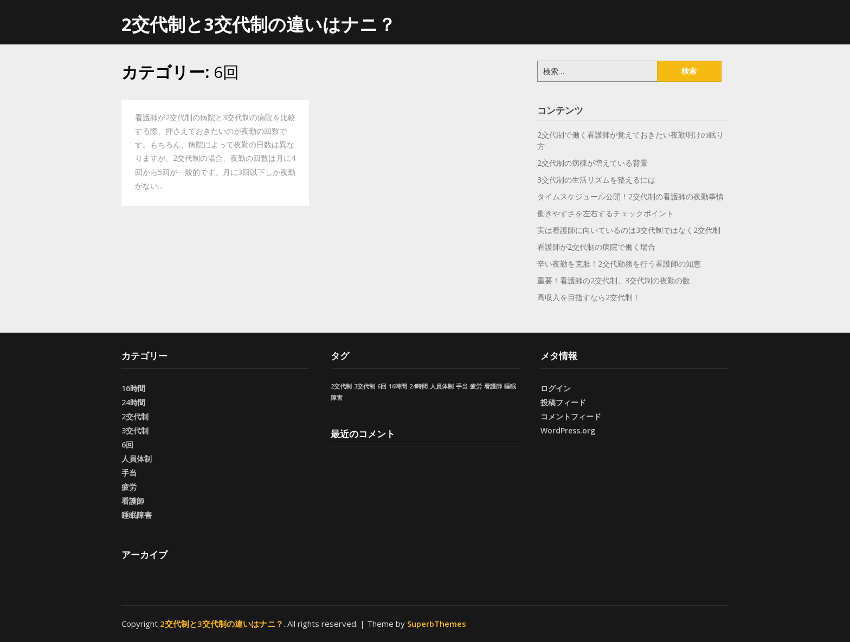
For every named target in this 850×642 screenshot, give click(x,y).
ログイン (555, 388)
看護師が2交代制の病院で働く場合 (596, 247)
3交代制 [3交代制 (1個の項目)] (364, 386)
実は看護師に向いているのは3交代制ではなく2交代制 (628, 230)
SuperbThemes (436, 623)
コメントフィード (570, 416)
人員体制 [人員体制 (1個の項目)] (442, 386)
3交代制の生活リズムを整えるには (596, 179)
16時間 (133, 388)
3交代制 (135, 430)
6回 (127, 444)
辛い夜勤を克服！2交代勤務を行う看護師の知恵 (619, 263)
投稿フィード (563, 402)
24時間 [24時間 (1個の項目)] (418, 386)
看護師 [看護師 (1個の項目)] (493, 386)
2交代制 (135, 416)
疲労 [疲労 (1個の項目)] (476, 386)
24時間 (133, 402)
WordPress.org (567, 430)
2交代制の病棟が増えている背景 (592, 163)
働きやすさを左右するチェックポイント (605, 213)
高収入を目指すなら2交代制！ (588, 297)
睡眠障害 (136, 515)
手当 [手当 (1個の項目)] (462, 386)
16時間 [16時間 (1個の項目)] (398, 386)
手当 (129, 473)
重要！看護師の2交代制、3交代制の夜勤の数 (613, 280)
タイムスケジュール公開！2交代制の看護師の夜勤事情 (630, 196)
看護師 (132, 501)
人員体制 (136, 458)
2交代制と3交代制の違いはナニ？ (258, 24)
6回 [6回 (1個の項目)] (382, 386)
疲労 (129, 487)
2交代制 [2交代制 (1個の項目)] (341, 386)
